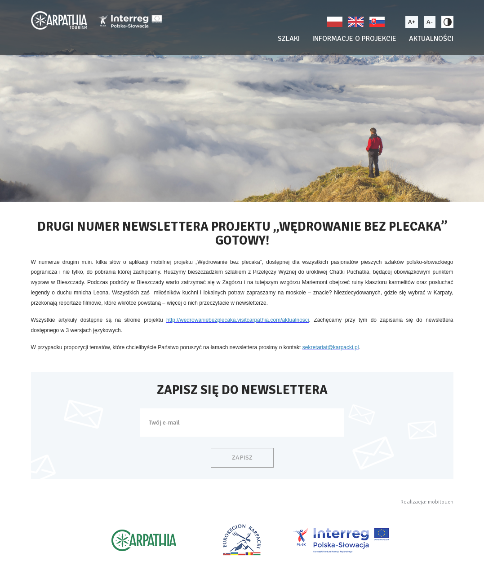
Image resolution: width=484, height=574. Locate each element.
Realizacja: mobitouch (426, 502)
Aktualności (431, 38)
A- (429, 22)
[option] (242, 101)
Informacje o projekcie (354, 38)
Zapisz (242, 457)
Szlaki (289, 38)
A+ (411, 22)
